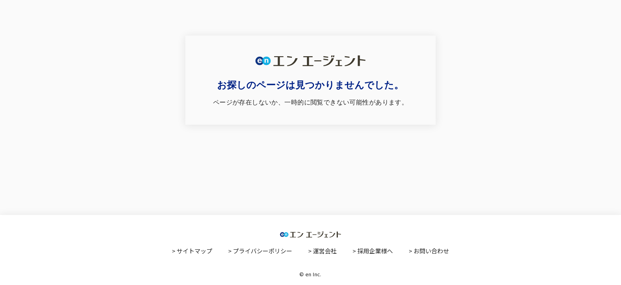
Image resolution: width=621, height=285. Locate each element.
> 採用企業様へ (372, 251)
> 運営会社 (322, 251)
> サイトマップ (192, 251)
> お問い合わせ (429, 251)
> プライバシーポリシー (260, 251)
